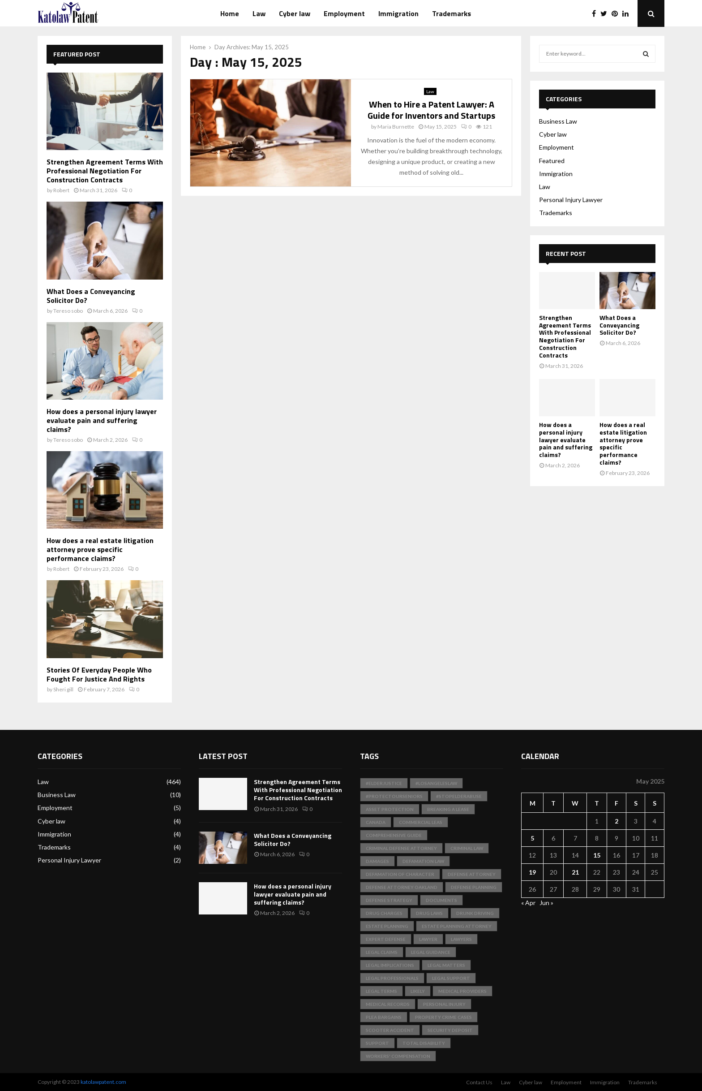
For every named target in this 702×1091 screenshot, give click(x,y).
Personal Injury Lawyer (571, 199)
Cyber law (294, 13)
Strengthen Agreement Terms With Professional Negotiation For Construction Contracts (105, 170)
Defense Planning (474, 887)
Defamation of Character (400, 874)
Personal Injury (444, 1004)
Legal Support (451, 978)
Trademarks (451, 13)
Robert (61, 190)
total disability (423, 1043)
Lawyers (461, 939)
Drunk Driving (475, 913)
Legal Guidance (430, 952)
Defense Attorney (472, 874)
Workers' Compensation (398, 1056)
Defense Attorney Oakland (401, 887)
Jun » (546, 902)
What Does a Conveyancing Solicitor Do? (91, 296)
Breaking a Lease (448, 809)
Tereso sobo (68, 310)
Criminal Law (466, 848)
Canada (375, 822)
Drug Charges (384, 913)
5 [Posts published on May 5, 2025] (532, 838)
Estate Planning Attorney (457, 926)
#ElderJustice (384, 783)
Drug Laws (429, 913)
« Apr (528, 902)
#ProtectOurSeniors (394, 796)
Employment (344, 13)
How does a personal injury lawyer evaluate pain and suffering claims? (102, 420)
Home (229, 13)
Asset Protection (390, 809)
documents (441, 900)
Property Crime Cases (443, 1017)
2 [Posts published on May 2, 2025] (616, 821)
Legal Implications (390, 965)
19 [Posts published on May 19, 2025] (532, 872)
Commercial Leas (420, 822)
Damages (377, 861)
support (377, 1043)
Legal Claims (382, 952)
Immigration (398, 13)
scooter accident (390, 1030)
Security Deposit (450, 1030)
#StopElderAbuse (459, 796)
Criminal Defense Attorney (401, 848)
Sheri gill (63, 689)
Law (259, 13)
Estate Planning (387, 926)
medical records (388, 1004)
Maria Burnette (395, 126)
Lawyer (428, 939)
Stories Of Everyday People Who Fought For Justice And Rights (99, 674)
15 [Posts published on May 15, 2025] (596, 855)
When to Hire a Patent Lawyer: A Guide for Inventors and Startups (431, 109)
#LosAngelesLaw (436, 783)
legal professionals (392, 978)
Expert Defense (386, 939)
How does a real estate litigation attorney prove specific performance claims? (100, 549)
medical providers (462, 991)
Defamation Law (423, 861)
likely (418, 991)
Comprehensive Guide (394, 835)
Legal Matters (446, 965)
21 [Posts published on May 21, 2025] (575, 872)
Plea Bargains (384, 1017)
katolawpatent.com (103, 1081)
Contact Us (479, 1082)
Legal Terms (381, 991)
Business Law (558, 121)
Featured (552, 160)
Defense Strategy (389, 900)
